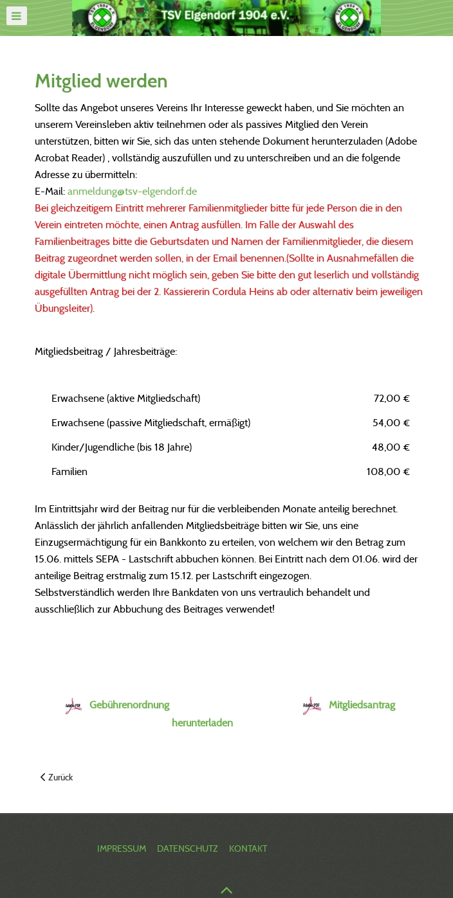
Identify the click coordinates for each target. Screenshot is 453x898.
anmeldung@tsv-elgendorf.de (132, 191)
